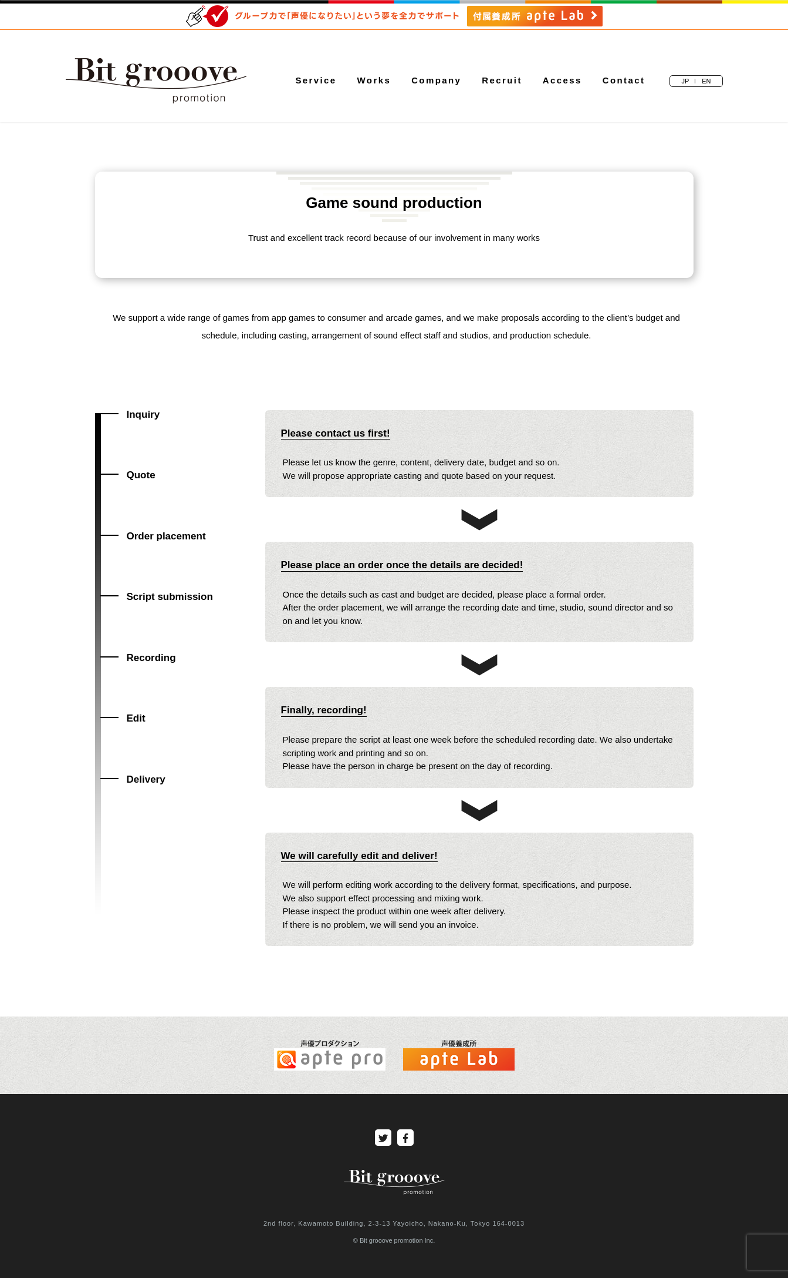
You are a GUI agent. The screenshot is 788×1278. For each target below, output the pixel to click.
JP (685, 81)
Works (374, 80)
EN (706, 81)
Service (315, 80)
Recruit (502, 80)
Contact (624, 80)
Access (562, 80)
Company (436, 80)
